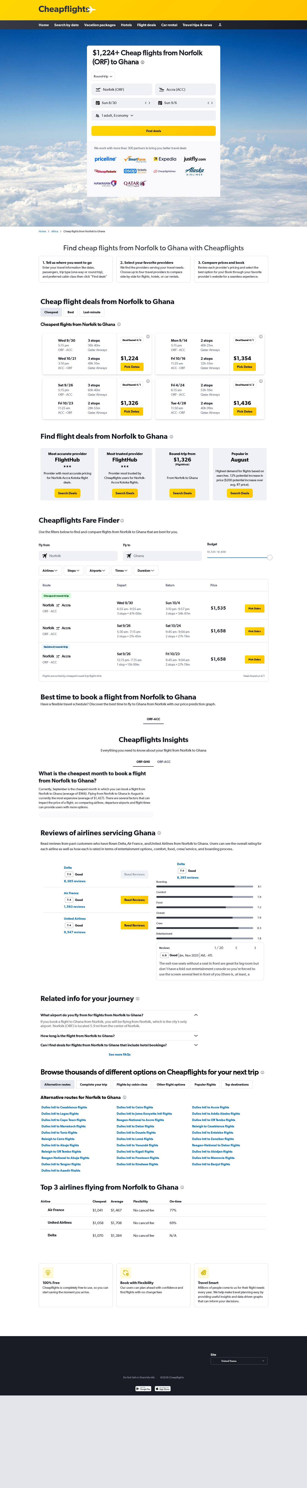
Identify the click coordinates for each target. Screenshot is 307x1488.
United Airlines (75, 918)
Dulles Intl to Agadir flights (60, 1170)
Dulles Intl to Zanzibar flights (213, 1139)
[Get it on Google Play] (143, 1389)
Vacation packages (100, 25)
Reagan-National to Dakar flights (216, 1145)
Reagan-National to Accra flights (140, 1120)
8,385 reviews (74, 881)
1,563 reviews (74, 906)
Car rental (169, 25)
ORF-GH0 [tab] (143, 762)
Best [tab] (71, 312)
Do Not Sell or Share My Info (139, 1377)
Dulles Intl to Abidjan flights (212, 1151)
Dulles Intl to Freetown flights (138, 1158)
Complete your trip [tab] (93, 1084)
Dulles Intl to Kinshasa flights (137, 1164)
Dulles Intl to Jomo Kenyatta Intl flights (144, 1113)
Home (44, 25)
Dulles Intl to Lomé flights (135, 1139)
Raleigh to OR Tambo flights (61, 1151)
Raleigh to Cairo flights (57, 1139)
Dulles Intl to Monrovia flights (213, 1158)
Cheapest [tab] (51, 312)
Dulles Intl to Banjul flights (211, 1164)
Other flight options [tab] (171, 1084)
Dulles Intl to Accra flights (210, 1107)
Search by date (66, 25)
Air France (71, 893)
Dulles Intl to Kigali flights (135, 1151)
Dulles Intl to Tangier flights (61, 1164)
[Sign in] (220, 25)
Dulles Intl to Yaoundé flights (137, 1145)
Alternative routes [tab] (57, 1084)
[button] (120, 103)
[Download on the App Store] (163, 1389)
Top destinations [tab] (237, 1084)
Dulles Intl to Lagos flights (60, 1113)
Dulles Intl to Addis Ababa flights (216, 1113)
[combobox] (103, 76)
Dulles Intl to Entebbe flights (212, 1132)
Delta (68, 867)
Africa (54, 231)
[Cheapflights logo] (64, 10)
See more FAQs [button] (119, 1054)
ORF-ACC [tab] (153, 719)
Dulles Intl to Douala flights (136, 1132)
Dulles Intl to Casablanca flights (64, 1107)
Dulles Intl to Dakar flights (135, 1126)
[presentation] (143, 62)
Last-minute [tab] (91, 312)
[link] (67, 493)
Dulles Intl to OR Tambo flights (213, 1120)
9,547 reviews (74, 932)
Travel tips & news (197, 25)
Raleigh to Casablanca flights (213, 1126)
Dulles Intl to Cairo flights (135, 1107)
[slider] (270, 557)
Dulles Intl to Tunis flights (59, 1132)
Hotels (126, 25)
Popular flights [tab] (205, 1084)
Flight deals (146, 25)
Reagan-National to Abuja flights (65, 1158)
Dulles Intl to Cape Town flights (63, 1120)
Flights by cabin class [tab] (132, 1084)
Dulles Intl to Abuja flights (60, 1145)
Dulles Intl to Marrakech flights (63, 1126)
